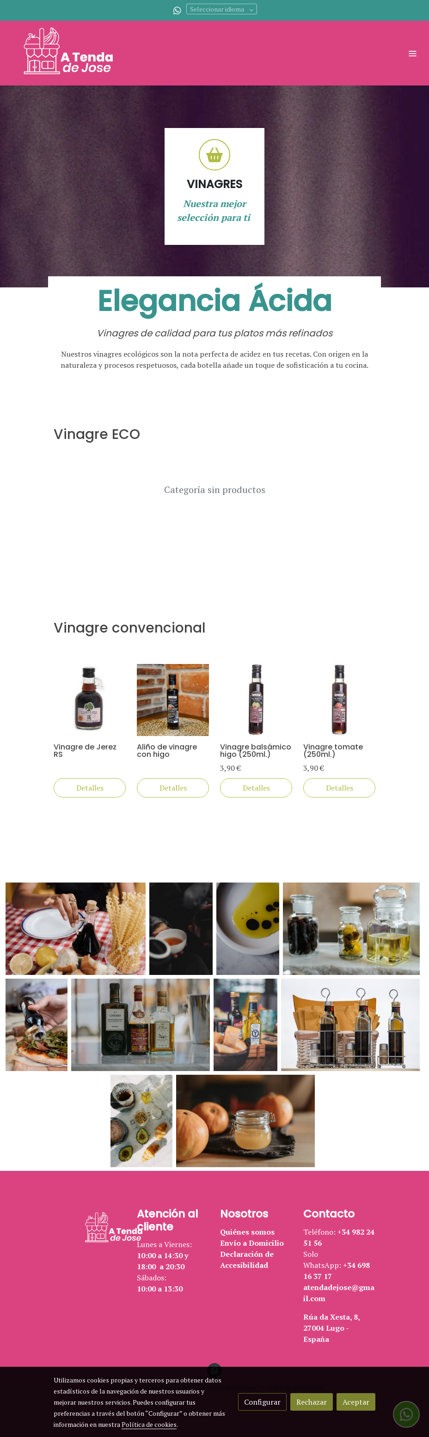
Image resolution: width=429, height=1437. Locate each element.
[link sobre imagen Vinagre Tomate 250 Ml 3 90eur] (339, 700)
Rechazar (311, 1402)
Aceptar (356, 1402)
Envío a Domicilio (252, 1243)
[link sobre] (90, 1228)
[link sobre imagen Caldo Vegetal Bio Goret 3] (90, 700)
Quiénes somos (247, 1232)
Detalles (90, 788)
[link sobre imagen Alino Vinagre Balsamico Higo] (173, 700)
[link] (74, 53)
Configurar (262, 1402)
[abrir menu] (412, 53)
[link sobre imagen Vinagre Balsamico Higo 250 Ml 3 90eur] (256, 700)
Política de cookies (149, 1424)
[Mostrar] (76, 929)
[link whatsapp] (177, 10)
